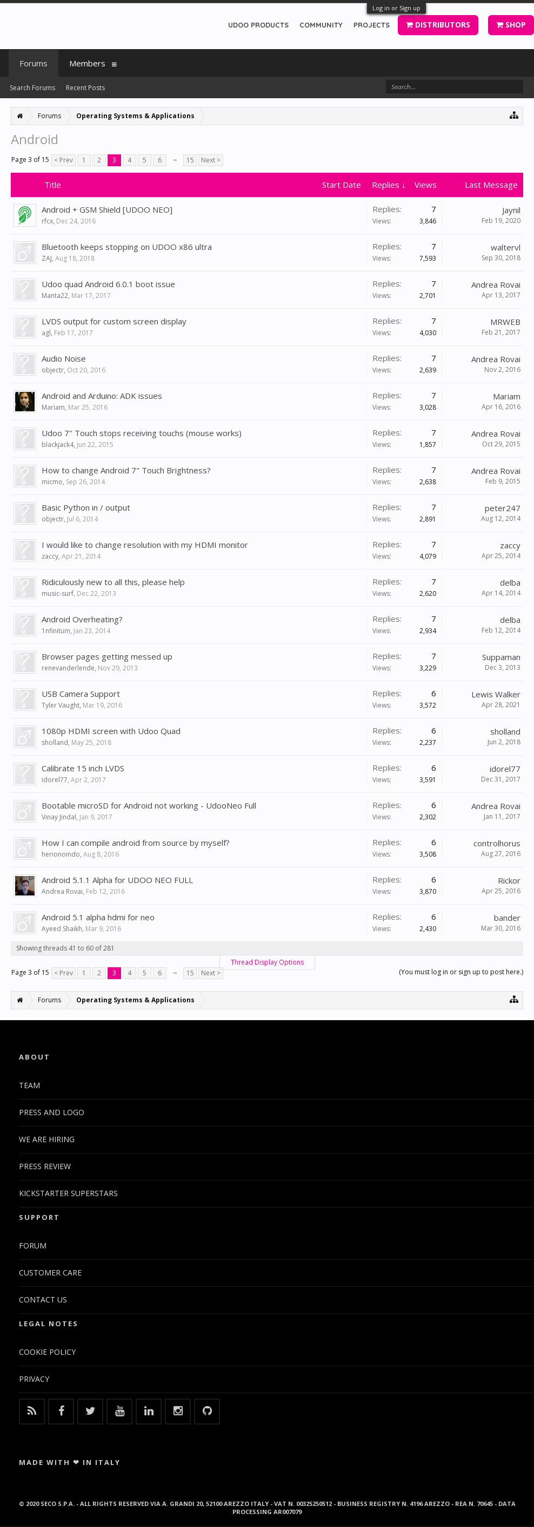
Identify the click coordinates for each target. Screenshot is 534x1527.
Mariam (53, 407)
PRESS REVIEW (45, 1166)
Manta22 (55, 295)
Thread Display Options (267, 962)
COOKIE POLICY (47, 1352)
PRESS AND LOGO (51, 1112)
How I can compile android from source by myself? (136, 842)
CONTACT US (43, 1299)
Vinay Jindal (59, 817)
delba (510, 582)
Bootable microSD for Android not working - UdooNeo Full (149, 805)
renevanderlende (68, 668)
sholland (55, 742)
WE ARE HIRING (47, 1139)
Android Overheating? (82, 619)
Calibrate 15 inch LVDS (83, 768)
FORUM (32, 1245)
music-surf (58, 593)
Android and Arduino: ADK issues (102, 395)
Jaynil (511, 210)
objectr (53, 370)
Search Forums (32, 87)
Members (87, 63)
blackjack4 (58, 444)
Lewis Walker (495, 694)
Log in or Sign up (396, 8)
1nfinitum (56, 630)
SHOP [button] (511, 24)
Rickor (509, 880)
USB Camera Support (81, 693)
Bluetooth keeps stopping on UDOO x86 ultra (127, 246)
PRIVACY (34, 1379)
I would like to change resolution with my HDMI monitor (145, 544)
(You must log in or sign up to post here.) (461, 971)
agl (46, 332)
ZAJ (47, 258)
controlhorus (496, 843)
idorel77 (55, 779)
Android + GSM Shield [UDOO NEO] (107, 209)
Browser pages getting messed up (107, 656)
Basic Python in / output (86, 507)
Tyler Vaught (60, 705)
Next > (211, 160)
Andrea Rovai (495, 284)
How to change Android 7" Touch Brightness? (126, 470)
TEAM (29, 1085)
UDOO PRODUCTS (258, 25)
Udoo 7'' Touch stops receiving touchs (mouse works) (142, 432)
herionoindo (61, 854)
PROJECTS (371, 25)
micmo (52, 481)
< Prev (63, 160)
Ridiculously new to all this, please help (113, 581)
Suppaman (501, 656)
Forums (33, 63)
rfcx (47, 221)
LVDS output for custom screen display (114, 321)
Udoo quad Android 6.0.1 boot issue (108, 284)
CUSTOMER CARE (50, 1272)
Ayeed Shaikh (62, 928)
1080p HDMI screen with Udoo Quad (111, 730)
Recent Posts (85, 87)
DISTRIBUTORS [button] (438, 24)
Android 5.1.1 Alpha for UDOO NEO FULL (117, 879)
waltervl (505, 247)
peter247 (502, 508)
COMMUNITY (321, 25)
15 (190, 160)
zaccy (50, 556)
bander (507, 917)
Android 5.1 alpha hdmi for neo (98, 917)
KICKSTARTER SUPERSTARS (68, 1193)
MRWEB (505, 321)
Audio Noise (64, 358)
